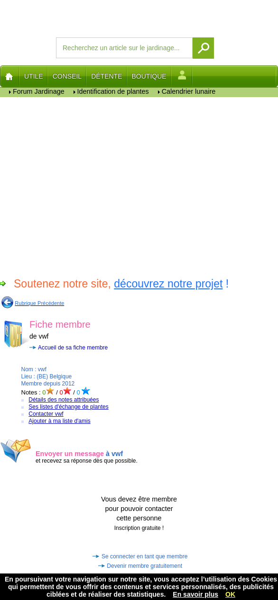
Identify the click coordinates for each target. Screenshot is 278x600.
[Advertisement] (89, 186)
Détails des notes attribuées (63, 399)
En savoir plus (195, 594)
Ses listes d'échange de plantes (68, 406)
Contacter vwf (45, 414)
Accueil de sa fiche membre (73, 347)
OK (230, 594)
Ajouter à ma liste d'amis (59, 421)
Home (9, 76)
